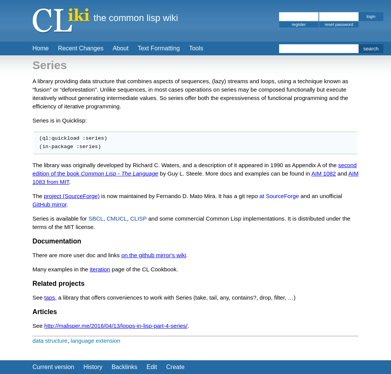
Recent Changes (80, 48)
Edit (152, 367)
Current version (53, 367)
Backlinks (124, 367)
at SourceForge (279, 196)
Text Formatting (159, 48)
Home (40, 48)
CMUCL (117, 218)
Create (175, 367)
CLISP (138, 218)
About (121, 48)
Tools (196, 48)
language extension (95, 340)
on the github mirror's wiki (153, 255)
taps (49, 297)
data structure (50, 340)
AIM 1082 (323, 173)
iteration (100, 269)
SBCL (96, 218)
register (299, 24)
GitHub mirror (49, 204)
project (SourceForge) (72, 196)
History (92, 367)
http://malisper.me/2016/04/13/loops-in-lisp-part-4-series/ (115, 325)
